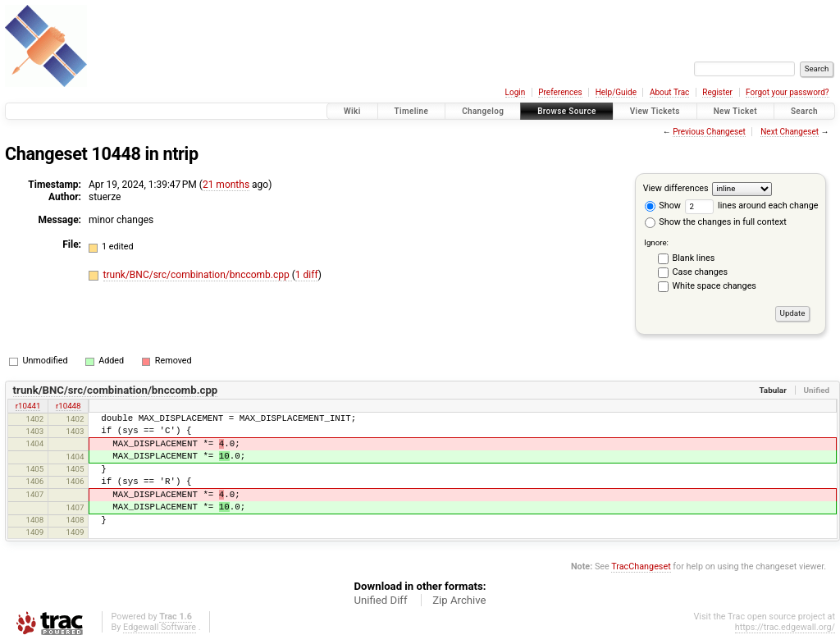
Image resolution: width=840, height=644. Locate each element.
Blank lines (694, 258)
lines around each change (752, 205)
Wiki (352, 111)
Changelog (483, 111)
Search (804, 111)
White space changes (714, 286)
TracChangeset (640, 566)
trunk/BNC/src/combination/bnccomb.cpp (197, 275)
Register (717, 92)
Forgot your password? (787, 92)
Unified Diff (380, 600)
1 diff (306, 275)
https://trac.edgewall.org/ (785, 627)
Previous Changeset (709, 131)
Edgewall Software (159, 627)
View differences (676, 188)
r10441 (28, 405)
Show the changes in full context (716, 222)
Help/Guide (616, 92)
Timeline (412, 111)
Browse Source (566, 111)
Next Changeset (789, 131)
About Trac (669, 92)
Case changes (700, 272)
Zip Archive (459, 600)
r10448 (68, 405)
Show (663, 205)
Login (515, 92)
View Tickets (655, 111)
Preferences (560, 92)
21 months (226, 184)
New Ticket (735, 111)
